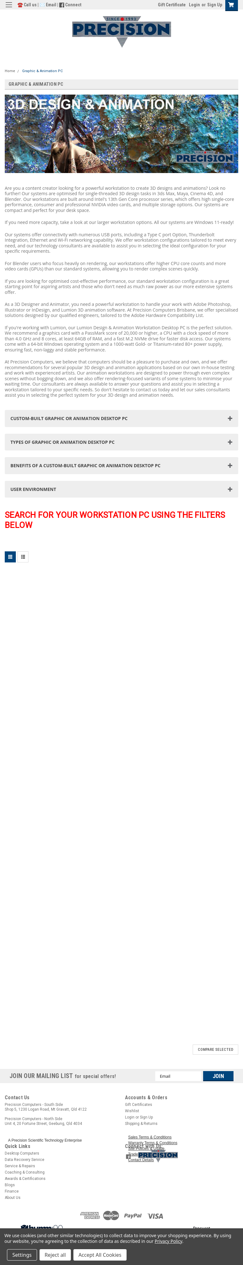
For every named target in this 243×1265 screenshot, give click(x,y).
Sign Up (214, 4)
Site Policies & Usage (146, 1148)
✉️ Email (48, 4)
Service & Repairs (20, 1166)
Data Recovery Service (24, 1159)
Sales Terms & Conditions (149, 1137)
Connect (73, 4)
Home (10, 71)
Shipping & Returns (141, 1123)
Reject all (55, 1254)
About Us (13, 1197)
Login (194, 4)
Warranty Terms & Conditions (152, 1143)
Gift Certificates (138, 1104)
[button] (186, 1156)
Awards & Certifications (25, 1178)
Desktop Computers (22, 1153)
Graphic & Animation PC (42, 71)
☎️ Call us (27, 4)
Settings (22, 1254)
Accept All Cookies (100, 1254)
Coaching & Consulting (25, 1172)
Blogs (10, 1185)
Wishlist (132, 1111)
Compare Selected (215, 1049)
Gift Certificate (172, 4)
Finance (12, 1191)
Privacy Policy (168, 1241)
